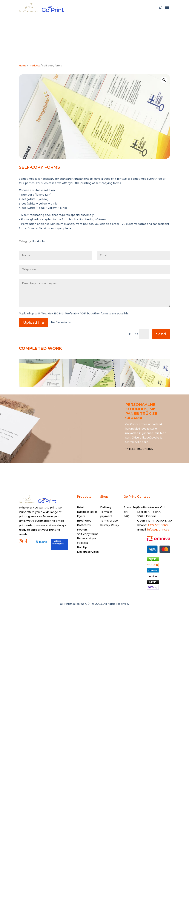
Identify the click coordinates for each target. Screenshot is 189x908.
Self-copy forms (87, 534)
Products (38, 241)
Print (80, 507)
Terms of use (109, 520)
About (128, 507)
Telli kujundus (140, 449)
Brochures (84, 520)
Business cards (87, 512)
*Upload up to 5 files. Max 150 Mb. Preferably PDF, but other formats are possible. (74, 313)
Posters (82, 529)
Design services (88, 551)
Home (23, 65)
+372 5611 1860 (158, 525)
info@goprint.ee (158, 529)
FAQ (126, 516)
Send (161, 334)
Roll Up (82, 547)
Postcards (84, 525)
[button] (164, 80)
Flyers (81, 516)
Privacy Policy (109, 525)
